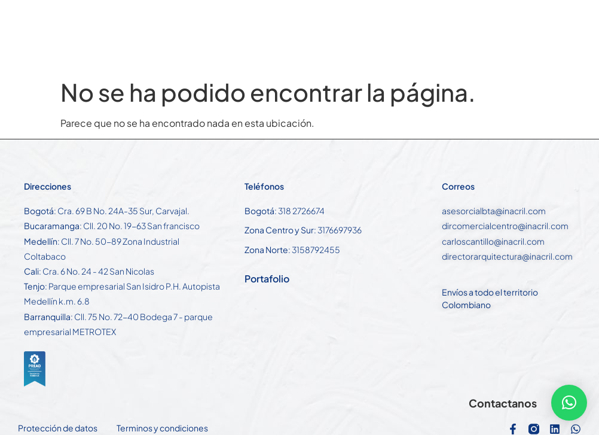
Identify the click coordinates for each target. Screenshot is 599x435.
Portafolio (267, 278)
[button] (569, 403)
